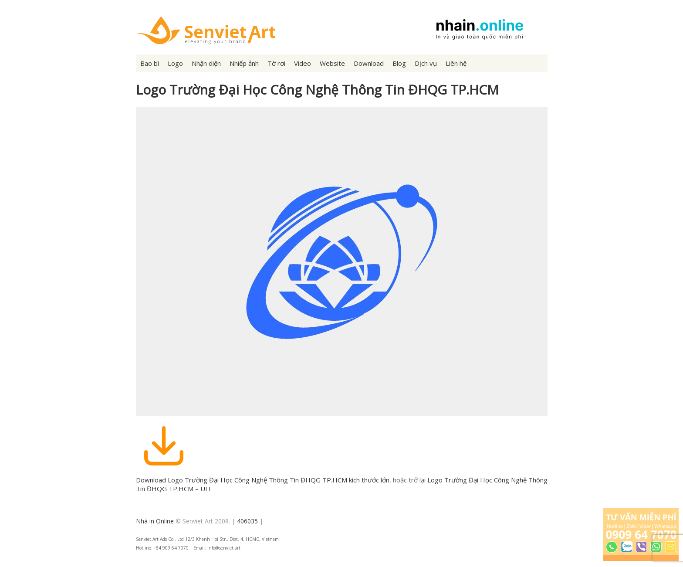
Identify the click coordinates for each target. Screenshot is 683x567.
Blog (399, 63)
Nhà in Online (155, 521)
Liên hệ (456, 63)
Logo (175, 63)
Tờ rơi (276, 63)
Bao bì (149, 63)
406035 (247, 521)
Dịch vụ (426, 63)
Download (369, 63)
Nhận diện (206, 63)
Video (302, 63)
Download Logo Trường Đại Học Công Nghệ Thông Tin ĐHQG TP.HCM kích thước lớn (262, 479)
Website (332, 63)
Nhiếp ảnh (244, 63)
